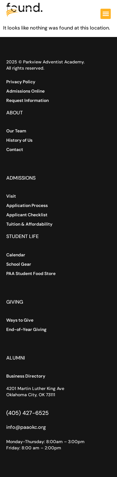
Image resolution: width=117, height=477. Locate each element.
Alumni (15, 358)
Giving (14, 302)
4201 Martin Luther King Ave (35, 388)
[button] (105, 14)
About (14, 112)
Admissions (21, 178)
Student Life (22, 236)
